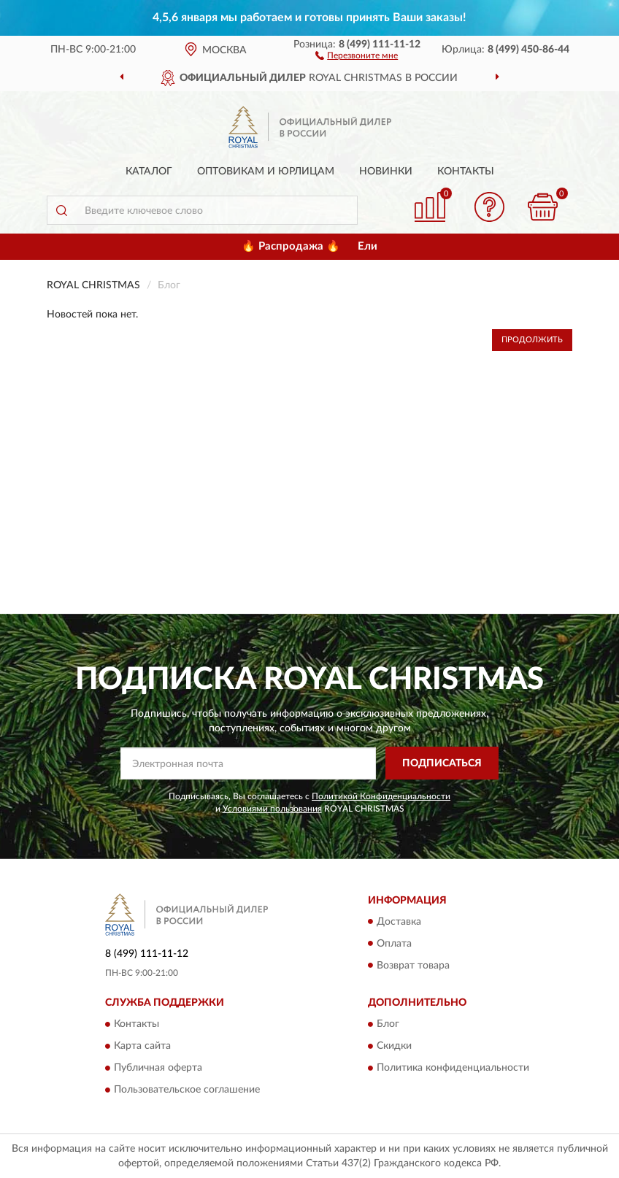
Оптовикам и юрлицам (265, 171)
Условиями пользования (272, 808)
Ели (367, 246)
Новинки (385, 171)
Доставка (399, 922)
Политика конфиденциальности (453, 1068)
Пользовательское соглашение (187, 1090)
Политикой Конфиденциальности (381, 796)
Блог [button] (388, 1024)
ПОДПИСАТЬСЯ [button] (442, 763)
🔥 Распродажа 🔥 (291, 246)
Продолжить (532, 340)
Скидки (394, 1046)
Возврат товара (413, 966)
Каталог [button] (149, 171)
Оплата (394, 944)
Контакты (465, 171)
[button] (356, 54)
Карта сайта (142, 1046)
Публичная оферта (158, 1068)
